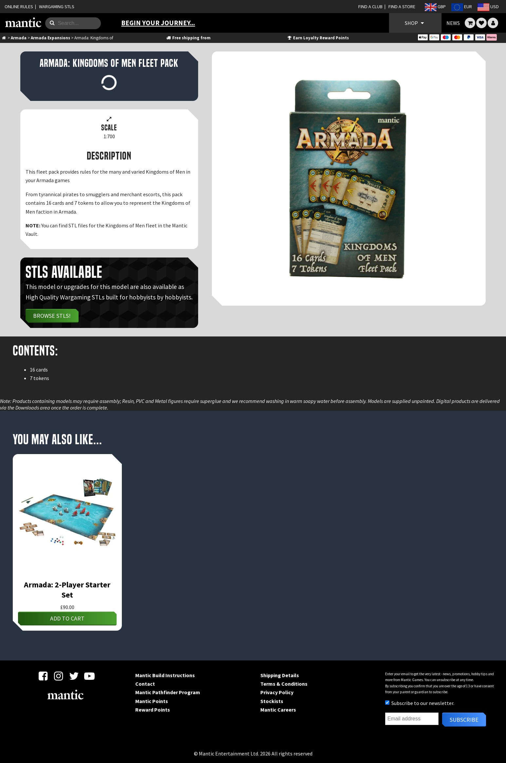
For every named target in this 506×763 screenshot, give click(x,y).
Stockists (271, 701)
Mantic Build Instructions (165, 675)
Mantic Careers (278, 709)
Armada (19, 37)
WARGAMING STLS (56, 7)
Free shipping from (188, 37)
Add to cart (67, 618)
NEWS (453, 23)
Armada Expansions (50, 37)
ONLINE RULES (19, 7)
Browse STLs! (52, 315)
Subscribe (464, 719)
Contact (145, 683)
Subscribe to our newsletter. (419, 703)
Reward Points (152, 709)
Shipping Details (279, 675)
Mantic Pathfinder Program (167, 692)
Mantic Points (151, 701)
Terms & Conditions (284, 683)
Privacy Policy (276, 692)
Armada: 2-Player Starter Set (67, 590)
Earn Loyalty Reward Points (318, 37)
